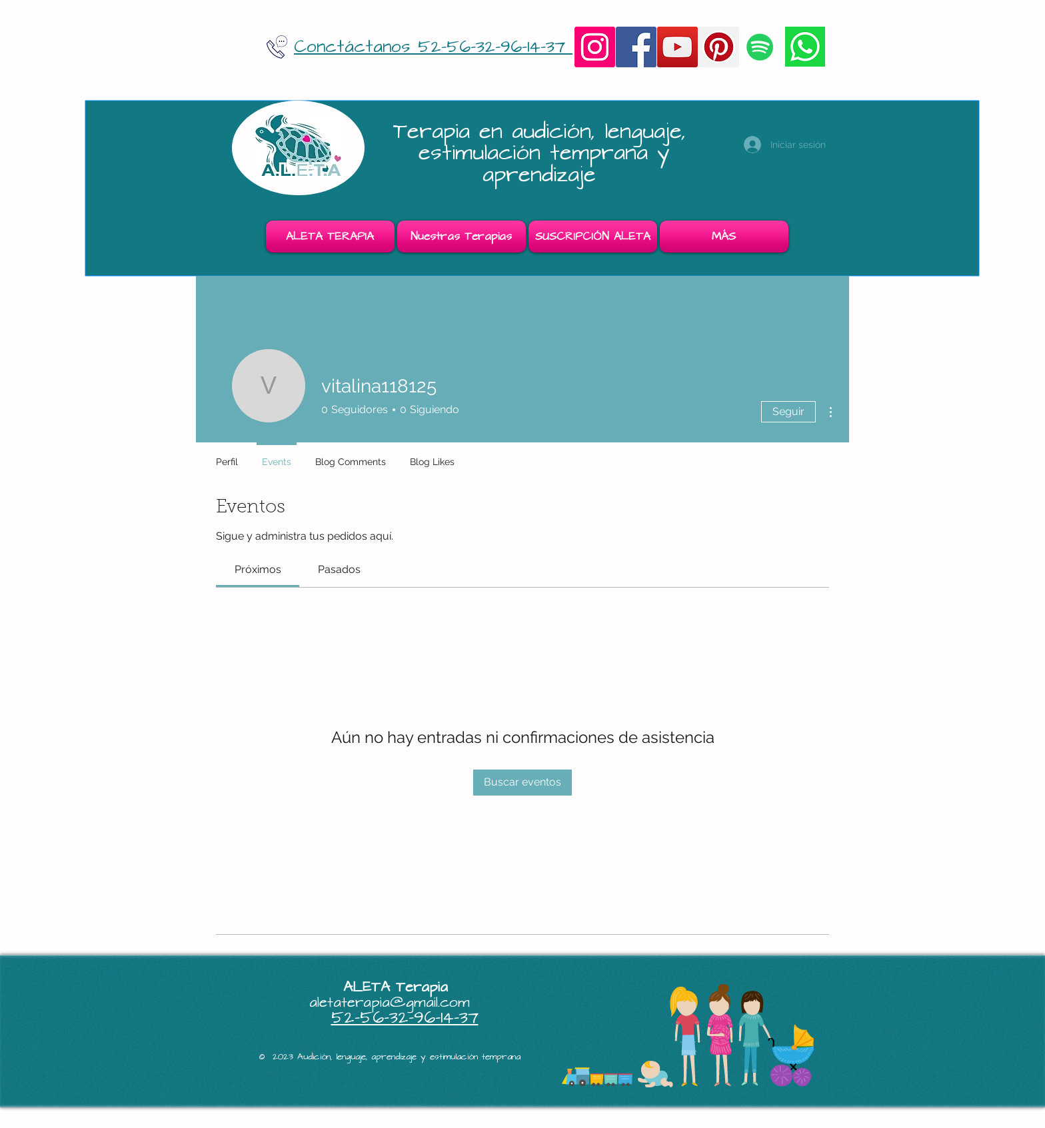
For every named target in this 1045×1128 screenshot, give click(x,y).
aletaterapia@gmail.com (389, 1002)
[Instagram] (594, 47)
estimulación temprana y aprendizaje (544, 164)
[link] (258, 569)
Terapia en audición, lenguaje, (544, 131)
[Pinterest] (718, 47)
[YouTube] (677, 47)
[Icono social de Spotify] (760, 47)
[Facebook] (636, 47)
